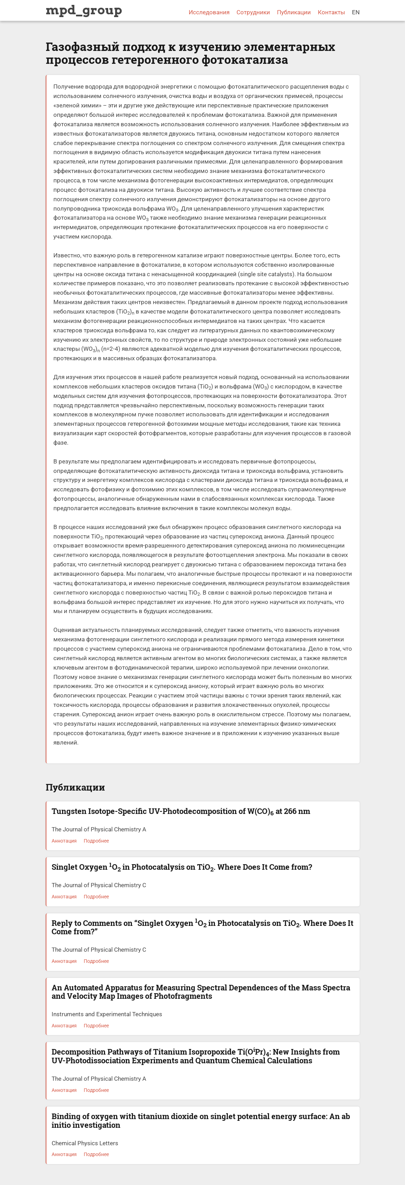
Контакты (331, 12)
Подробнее (96, 841)
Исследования (209, 12)
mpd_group (84, 9)
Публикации (294, 12)
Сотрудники (253, 12)
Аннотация (64, 841)
